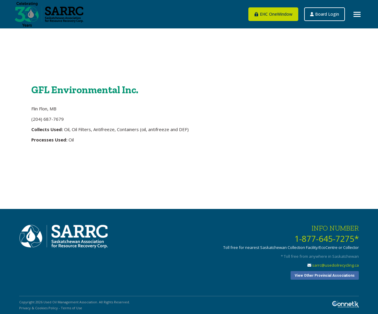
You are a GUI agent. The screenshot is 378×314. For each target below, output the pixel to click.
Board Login (348, 31)
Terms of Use (71, 308)
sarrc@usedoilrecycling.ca (335, 265)
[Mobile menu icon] (357, 14)
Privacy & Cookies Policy (38, 308)
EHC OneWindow (314, 31)
